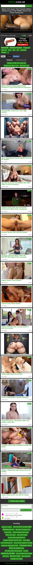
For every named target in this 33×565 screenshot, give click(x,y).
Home (7, 563)
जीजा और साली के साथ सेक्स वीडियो (22, 527)
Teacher (3, 52)
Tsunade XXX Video (16, 559)
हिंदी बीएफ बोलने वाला (8, 529)
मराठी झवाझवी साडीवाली (25, 545)
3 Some (25, 551)
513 (24, 35)
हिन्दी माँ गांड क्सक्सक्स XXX (16, 548)
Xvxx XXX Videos (22, 535)
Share (3, 56)
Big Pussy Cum (24, 65)
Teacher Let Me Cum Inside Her (16, 63)
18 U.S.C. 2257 (23, 563)
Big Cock (4, 50)
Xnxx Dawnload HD (6, 543)
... (8, 52)
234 (29, 35)
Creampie (23, 50)
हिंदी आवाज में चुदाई (15, 556)
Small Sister (7, 532)
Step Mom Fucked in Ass (23, 529)
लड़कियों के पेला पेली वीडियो (8, 553)
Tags (11, 563)
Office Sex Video (11, 535)
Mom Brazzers (26, 556)
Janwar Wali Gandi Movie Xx (16, 537)
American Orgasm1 (16, 47)
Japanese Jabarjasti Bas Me (9, 545)
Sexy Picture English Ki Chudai (23, 543)
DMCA (16, 563)
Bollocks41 (4, 47)
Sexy (9, 50)
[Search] (13, 6)
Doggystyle (26, 47)
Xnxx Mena (26, 540)
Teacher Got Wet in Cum (11, 65)
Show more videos (16, 501)
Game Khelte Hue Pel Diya (24, 553)
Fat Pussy (6, 556)
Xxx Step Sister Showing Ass (13, 551)
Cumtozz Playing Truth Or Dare (12, 540)
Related (9, 60)
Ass (18, 50)
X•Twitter (9, 56)
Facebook (16, 56)
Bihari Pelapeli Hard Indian (21, 532)
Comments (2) (21, 60)
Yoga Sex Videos (7, 527)
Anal (14, 50)
